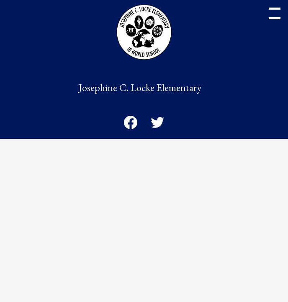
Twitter (157, 124)
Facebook (131, 124)
